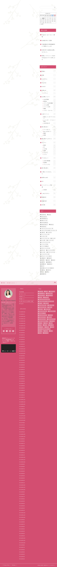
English (22, 2)
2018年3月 (22, 411)
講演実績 (22, 291)
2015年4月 (22, 475)
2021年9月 (22, 355)
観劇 (49, 133)
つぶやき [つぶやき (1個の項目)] (49, 232)
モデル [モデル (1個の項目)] (43, 250)
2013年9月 (22, 519)
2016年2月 (22, 452)
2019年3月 (22, 392)
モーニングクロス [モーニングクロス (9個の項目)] (50, 250)
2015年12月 (22, 457)
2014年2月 (22, 508)
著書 (49, 108)
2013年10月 (22, 517)
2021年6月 (22, 360)
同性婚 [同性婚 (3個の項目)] (49, 258)
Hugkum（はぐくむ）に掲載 (48, 35)
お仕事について (49, 96)
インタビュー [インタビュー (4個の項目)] (44, 236)
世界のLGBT (49, 177)
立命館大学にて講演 (47, 40)
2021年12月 (22, 348)
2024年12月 (22, 316)
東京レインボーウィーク (49, 117)
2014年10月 (22, 489)
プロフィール (23, 294)
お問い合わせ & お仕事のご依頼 (26, 301)
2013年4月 (22, 531)
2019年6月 (22, 385)
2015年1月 (22, 482)
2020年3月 (22, 371)
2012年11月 (22, 540)
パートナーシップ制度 (49, 186)
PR (49, 181)
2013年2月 (22, 535)
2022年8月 (22, 332)
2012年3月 (22, 556)
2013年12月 (22, 512)
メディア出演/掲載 (49, 103)
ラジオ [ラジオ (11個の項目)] (43, 252)
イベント (49, 93)
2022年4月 (22, 339)
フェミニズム (49, 164)
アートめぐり (49, 129)
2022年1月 (22, 346)
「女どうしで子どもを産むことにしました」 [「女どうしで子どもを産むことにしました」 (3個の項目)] (46, 301)
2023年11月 (22, 318)
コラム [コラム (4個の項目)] (53, 238)
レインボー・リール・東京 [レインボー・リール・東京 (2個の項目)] (46, 256)
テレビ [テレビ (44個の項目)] (43, 240)
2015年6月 (22, 471)
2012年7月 (22, 547)
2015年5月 (22, 473)
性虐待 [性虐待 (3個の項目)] (43, 262)
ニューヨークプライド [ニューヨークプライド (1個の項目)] (45, 242)
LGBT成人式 (49, 123)
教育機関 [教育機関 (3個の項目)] (49, 262)
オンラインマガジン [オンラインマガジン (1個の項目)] (45, 238)
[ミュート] (13, 351)
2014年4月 (22, 503)
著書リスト (22, 298)
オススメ (49, 142)
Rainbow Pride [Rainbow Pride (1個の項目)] (44, 224)
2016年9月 (22, 438)
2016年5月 (22, 445)
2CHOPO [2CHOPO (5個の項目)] (43, 214)
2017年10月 (22, 420)
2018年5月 (22, 406)
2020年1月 (22, 376)
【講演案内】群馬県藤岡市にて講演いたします (48, 45)
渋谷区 (49, 190)
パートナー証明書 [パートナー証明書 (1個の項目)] (44, 246)
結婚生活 (49, 197)
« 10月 (41, 24)
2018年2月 (22, 413)
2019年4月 (22, 390)
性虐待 (49, 162)
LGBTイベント (49, 114)
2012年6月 (22, 549)
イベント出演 (49, 107)
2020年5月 (22, 367)
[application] (8, 348)
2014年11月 (22, 487)
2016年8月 (22, 441)
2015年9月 (22, 464)
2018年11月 (22, 401)
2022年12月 (22, 323)
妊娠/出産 (49, 201)
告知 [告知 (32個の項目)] (42, 260)
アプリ (49, 154)
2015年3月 (22, 478)
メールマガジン (5, 30)
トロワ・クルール (49, 110)
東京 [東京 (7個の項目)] (42, 266)
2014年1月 (22, 510)
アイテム (49, 152)
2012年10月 (22, 542)
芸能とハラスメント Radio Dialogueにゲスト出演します (48, 57)
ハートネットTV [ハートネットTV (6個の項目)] (44, 244)
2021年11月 (22, 351)
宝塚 (49, 75)
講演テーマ (22, 296)
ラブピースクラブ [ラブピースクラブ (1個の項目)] (51, 252)
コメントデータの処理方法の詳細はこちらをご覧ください (19, 115)
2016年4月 (22, 448)
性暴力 (49, 71)
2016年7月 (22, 443)
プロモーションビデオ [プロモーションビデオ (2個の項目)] (45, 248)
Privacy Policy (6, 565)
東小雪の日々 (49, 127)
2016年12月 (22, 434)
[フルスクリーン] (14, 351)
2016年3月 (22, 450)
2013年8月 (22, 521)
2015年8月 (22, 466)
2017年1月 (22, 431)
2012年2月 (22, 558)
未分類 (49, 204)
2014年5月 (22, 501)
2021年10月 (22, 353)
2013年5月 (22, 528)
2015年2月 (22, 480)
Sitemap (14, 565)
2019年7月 (22, 383)
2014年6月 (22, 498)
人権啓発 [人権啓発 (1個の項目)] (43, 258)
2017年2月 (22, 429)
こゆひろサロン (49, 193)
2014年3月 (22, 505)
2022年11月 (22, 325)
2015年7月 (22, 468)
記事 (49, 151)
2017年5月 (22, 427)
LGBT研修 (49, 99)
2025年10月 (22, 311)
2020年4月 (22, 369)
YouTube (49, 82)
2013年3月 (22, 533)
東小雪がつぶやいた (5, 8)
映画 (49, 145)
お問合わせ (14, 2)
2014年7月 (22, 496)
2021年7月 (22, 358)
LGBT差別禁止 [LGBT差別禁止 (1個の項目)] (44, 218)
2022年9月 (22, 330)
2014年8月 (22, 494)
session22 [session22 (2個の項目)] (43, 226)
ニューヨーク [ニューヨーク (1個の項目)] (50, 240)
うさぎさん (49, 79)
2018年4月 (22, 408)
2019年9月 (22, 378)
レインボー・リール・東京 (49, 120)
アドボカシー (49, 158)
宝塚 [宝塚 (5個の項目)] (48, 260)
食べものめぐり (49, 131)
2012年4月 (22, 554)
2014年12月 (22, 485)
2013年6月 (22, 526)
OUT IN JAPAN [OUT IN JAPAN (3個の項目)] (44, 222)
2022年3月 (22, 341)
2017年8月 (22, 422)
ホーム (5, 2)
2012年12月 (22, 538)
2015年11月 (22, 459)
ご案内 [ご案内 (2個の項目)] (43, 232)
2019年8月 (22, 381)
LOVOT (49, 86)
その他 (49, 149)
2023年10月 (22, 321)
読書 (49, 135)
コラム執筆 (49, 105)
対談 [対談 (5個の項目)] (53, 260)
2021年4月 (22, 362)
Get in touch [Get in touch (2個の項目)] (44, 216)
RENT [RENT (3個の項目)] (51, 224)
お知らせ (49, 90)
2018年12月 (22, 399)
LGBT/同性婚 (49, 161)
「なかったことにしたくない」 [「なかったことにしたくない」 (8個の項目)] (47, 228)
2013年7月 (22, 524)
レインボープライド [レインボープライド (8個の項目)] (45, 254)
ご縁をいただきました (49, 172)
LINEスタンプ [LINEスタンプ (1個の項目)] (44, 220)
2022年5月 (22, 337)
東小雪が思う (49, 168)
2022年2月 (22, 344)
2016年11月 (22, 436)
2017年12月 (22, 415)
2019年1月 (22, 397)
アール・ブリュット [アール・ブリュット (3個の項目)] (45, 234)
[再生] (3, 351)
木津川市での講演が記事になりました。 (48, 51)
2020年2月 (22, 374)
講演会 (49, 101)
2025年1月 (22, 314)
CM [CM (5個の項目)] (49, 214)
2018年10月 (22, 404)
